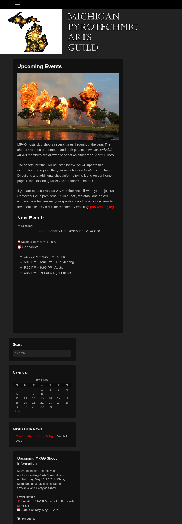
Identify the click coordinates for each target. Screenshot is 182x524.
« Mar (16, 411)
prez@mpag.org (102, 207)
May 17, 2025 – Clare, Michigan (36, 436)
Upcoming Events (39, 66)
